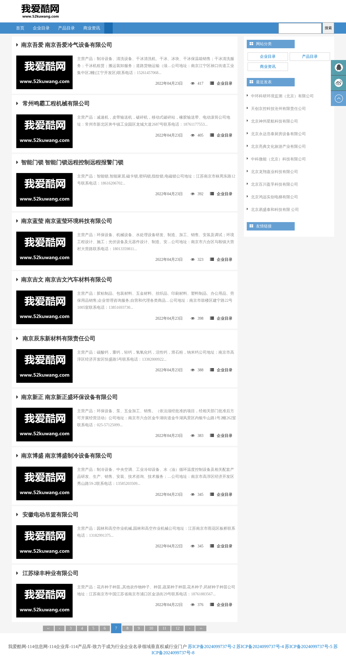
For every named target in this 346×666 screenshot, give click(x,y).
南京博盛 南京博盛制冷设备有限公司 (64, 456)
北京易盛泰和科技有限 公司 (275, 210)
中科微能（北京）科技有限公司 (278, 159)
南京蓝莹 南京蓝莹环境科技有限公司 (64, 221)
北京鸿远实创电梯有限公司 (274, 197)
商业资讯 (91, 28)
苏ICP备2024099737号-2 (211, 646)
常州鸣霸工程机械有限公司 (53, 103)
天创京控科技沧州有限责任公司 (278, 109)
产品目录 (66, 28)
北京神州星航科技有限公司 (274, 121)
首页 (20, 28)
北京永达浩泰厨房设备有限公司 (278, 134)
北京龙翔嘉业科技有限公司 (274, 172)
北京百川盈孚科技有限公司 (274, 184)
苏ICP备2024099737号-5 (308, 646)
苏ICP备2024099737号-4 (260, 646)
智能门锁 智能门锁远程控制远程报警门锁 (69, 162)
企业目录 (41, 28)
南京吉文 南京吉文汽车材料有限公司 (64, 280)
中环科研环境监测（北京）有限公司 (282, 96)
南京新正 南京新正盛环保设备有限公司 (67, 397)
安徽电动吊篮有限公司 (47, 514)
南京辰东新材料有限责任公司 (55, 338)
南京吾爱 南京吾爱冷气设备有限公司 (64, 45)
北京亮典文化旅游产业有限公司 (278, 146)
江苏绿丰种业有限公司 (47, 573)
